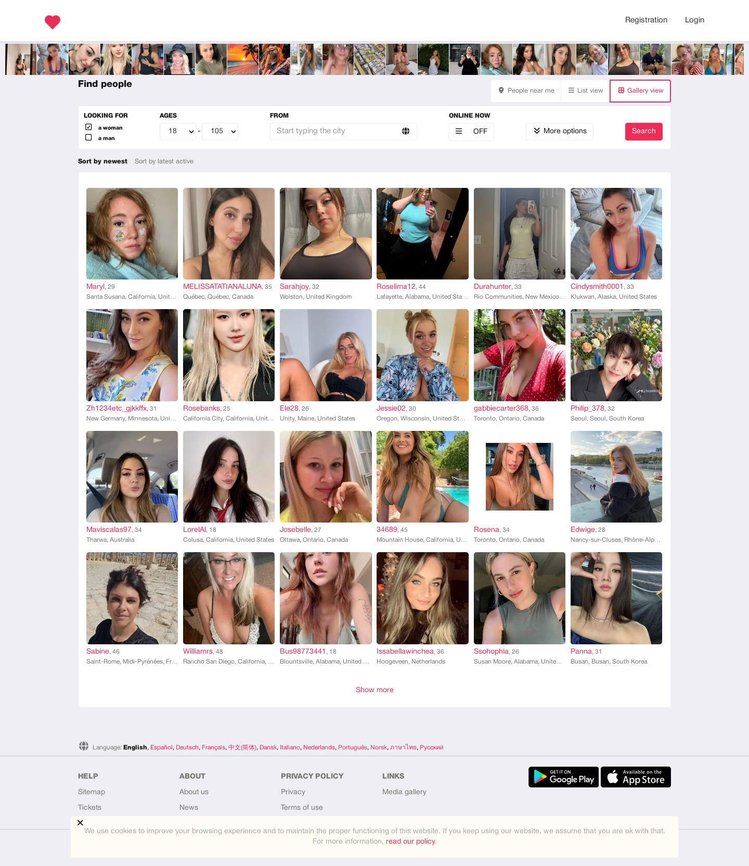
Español (161, 747)
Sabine (97, 651)
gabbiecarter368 (501, 408)
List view (585, 90)
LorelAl (194, 530)
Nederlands (319, 747)
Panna (581, 651)
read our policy (410, 841)
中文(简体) (242, 747)
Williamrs (198, 651)
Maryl (95, 287)
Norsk (378, 747)
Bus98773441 (303, 651)
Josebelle (295, 530)
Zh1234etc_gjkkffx (116, 408)
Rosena (486, 530)
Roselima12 (396, 287)
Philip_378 (587, 408)
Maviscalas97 (109, 530)
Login (694, 20)
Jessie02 (391, 408)
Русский (432, 747)
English (135, 747)
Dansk (268, 747)
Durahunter (492, 287)
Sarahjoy (294, 287)
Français (213, 747)
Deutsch (187, 747)
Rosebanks (201, 408)
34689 (387, 530)
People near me (525, 90)
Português (352, 747)
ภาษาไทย (403, 747)
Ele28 (289, 408)
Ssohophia (491, 651)
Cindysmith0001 (597, 287)
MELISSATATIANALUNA (222, 287)
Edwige (583, 530)
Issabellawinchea (405, 651)
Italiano (290, 747)
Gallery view (640, 90)
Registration (646, 20)
